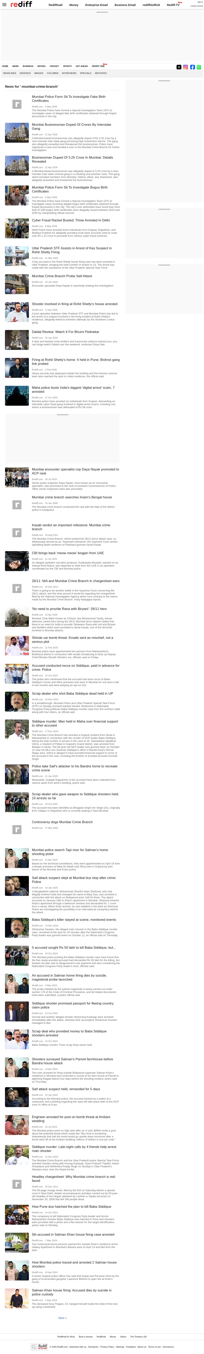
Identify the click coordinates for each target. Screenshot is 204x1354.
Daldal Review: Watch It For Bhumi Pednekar (65, 332)
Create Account (197, 6)
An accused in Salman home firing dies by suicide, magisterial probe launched (69, 977)
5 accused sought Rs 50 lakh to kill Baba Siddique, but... (74, 947)
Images (38, 73)
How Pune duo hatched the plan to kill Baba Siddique (71, 1207)
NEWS (15, 66)
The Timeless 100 (138, 1337)
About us (142, 1347)
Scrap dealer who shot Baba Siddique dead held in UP (72, 693)
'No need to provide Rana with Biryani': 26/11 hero (69, 609)
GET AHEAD (82, 66)
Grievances (168, 1347)
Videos (123, 1337)
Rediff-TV (173, 5)
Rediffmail (55, 5)
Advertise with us (78, 1347)
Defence (25, 73)
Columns (52, 73)
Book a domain (86, 1337)
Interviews (69, 73)
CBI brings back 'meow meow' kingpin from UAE (68, 553)
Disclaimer (93, 1347)
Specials (85, 73)
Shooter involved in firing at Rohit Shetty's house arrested (74, 304)
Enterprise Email (96, 5)
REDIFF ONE (98, 66)
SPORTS (67, 66)
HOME (5, 66)
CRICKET (54, 66)
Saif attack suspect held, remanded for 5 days (66, 1089)
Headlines (9, 73)
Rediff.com (62, 1347)
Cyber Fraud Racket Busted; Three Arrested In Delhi (71, 220)
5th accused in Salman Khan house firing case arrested (73, 1234)
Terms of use (154, 1347)
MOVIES (41, 66)
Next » (63, 1318)
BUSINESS (28, 66)
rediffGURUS (151, 5)
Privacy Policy (107, 1347)
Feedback (131, 1347)
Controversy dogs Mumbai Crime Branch (62, 822)
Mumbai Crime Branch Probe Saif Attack (62, 276)
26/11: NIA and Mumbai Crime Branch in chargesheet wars (76, 581)
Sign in (200, 2)
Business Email (125, 5)
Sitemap (120, 1347)
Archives (101, 73)
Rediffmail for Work (66, 1337)
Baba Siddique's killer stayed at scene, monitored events (74, 920)
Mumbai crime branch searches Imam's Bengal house (72, 497)
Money (73, 5)
